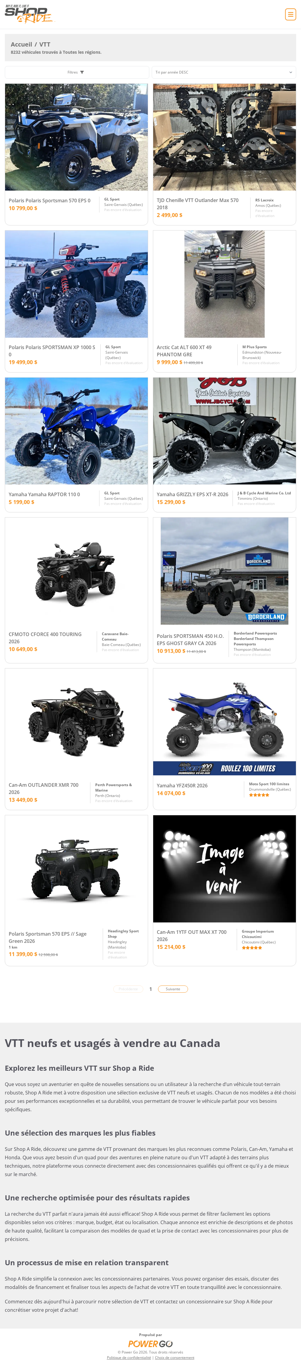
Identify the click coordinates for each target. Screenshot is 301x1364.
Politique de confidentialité (129, 1357)
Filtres (76, 72)
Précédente (128, 988)
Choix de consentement (174, 1357)
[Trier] (224, 72)
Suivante (173, 988)
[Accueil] (30, 14)
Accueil (21, 44)
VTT (44, 44)
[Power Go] (150, 1344)
